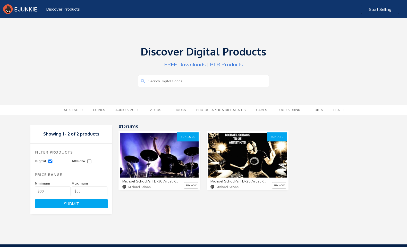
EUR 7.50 (276, 137)
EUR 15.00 (188, 137)
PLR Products (226, 64)
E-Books (179, 110)
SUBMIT (71, 203)
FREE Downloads (185, 64)
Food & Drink (288, 110)
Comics (99, 110)
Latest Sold (72, 110)
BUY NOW (191, 185)
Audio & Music (127, 110)
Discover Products (63, 9)
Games (261, 110)
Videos (155, 110)
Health (339, 110)
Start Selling (380, 9)
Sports (316, 110)
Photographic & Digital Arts (221, 110)
